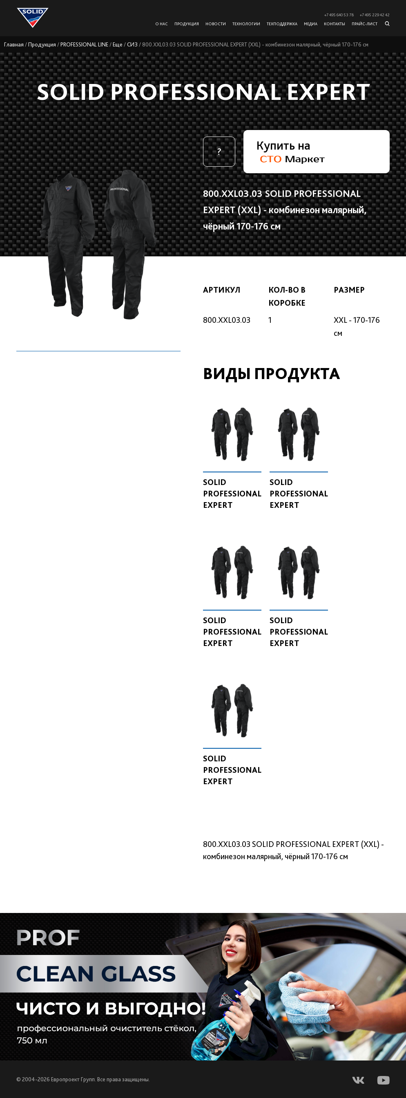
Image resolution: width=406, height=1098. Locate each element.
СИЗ (132, 44)
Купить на (290, 151)
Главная (14, 44)
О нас (161, 23)
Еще (118, 44)
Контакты (334, 23)
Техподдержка (282, 23)
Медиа (310, 23)
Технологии (246, 23)
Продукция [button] (186, 23)
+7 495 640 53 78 (339, 15)
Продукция (42, 44)
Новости (215, 23)
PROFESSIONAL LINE (84, 44)
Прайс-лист (364, 23)
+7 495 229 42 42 (375, 15)
